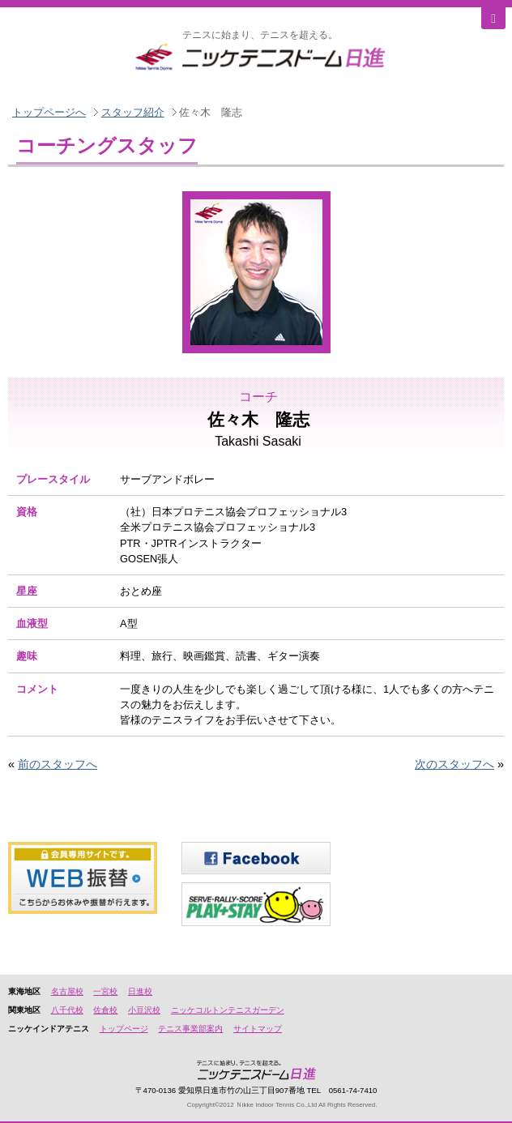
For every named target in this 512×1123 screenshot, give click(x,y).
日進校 (140, 991)
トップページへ (49, 112)
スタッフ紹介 (132, 112)
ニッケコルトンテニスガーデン (227, 1010)
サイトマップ (257, 1028)
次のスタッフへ (454, 764)
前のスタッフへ (57, 764)
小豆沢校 (144, 1010)
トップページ (124, 1028)
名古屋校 (67, 991)
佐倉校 (105, 1010)
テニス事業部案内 (190, 1028)
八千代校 (67, 1010)
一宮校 (105, 991)
